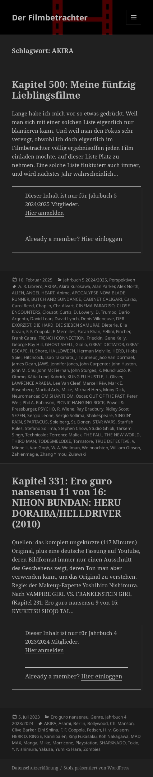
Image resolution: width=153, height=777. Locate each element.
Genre (97, 717)
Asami (65, 723)
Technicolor (36, 435)
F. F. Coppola (38, 331)
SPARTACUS (36, 422)
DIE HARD (43, 325)
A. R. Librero (30, 286)
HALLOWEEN (62, 351)
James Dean (24, 364)
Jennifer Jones (64, 364)
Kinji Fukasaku (83, 736)
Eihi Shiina (48, 730)
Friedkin (94, 338)
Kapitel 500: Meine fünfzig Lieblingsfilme (74, 89)
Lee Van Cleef (66, 383)
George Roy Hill (27, 344)
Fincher (123, 331)
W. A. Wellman (65, 448)
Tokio (133, 743)
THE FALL (93, 435)
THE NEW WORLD (122, 435)
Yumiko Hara (68, 749)
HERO (118, 351)
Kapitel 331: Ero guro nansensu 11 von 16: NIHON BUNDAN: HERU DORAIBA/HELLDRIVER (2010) (66, 502)
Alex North (127, 286)
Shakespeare (100, 415)
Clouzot (49, 312)
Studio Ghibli (101, 428)
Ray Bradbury (89, 409)
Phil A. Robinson (38, 402)
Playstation (86, 743)
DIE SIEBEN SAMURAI (77, 325)
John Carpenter (95, 364)
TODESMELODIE (54, 441)
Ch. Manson (122, 723)
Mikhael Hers (87, 390)
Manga (30, 743)
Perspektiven (122, 280)
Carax (130, 299)
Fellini (108, 331)
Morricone (62, 743)
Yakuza (46, 749)
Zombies (92, 749)
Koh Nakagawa (114, 736)
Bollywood (97, 723)
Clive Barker (24, 730)
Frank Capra (24, 338)
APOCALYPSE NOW (91, 293)
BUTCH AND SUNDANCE (56, 299)
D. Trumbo (106, 312)
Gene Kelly (115, 338)
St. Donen (81, 422)
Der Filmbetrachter (50, 17)
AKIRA (51, 286)
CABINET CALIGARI (102, 299)
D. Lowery (83, 312)
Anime (63, 293)
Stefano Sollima (40, 428)
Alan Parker (103, 286)
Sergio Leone (40, 415)
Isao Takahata (59, 357)
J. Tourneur (85, 357)
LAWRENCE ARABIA (31, 383)
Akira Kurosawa (74, 286)
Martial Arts (47, 390)
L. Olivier (114, 377)
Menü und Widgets (133, 24)
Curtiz (65, 312)
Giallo (81, 344)
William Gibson (125, 448)
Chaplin (43, 306)
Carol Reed (23, 306)
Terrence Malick (66, 435)
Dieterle (110, 325)
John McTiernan (53, 370)
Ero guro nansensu (69, 717)
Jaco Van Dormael (116, 357)
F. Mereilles (64, 331)
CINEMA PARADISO (95, 306)
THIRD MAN (24, 441)
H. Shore (38, 351)
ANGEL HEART (40, 293)
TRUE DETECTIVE (112, 441)
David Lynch (67, 319)
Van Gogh (39, 448)
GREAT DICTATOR (106, 344)
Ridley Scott (117, 409)
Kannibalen (55, 736)
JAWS (43, 364)
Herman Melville (93, 351)
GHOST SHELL (59, 344)
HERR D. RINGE (27, 736)
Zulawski (77, 454)
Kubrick (58, 377)
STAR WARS (104, 422)
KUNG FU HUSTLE (85, 377)
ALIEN (18, 293)
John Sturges (83, 370)
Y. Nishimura (24, 749)
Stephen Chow (72, 428)
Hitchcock (33, 357)
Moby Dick (113, 390)
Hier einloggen (101, 239)
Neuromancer (25, 396)
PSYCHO (46, 409)
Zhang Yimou (53, 454)
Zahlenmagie (25, 454)
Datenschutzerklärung (35, 768)
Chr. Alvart (63, 306)
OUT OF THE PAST (107, 396)
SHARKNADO (112, 743)
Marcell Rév (94, 383)
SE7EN (18, 415)
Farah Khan (89, 331)
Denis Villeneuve (97, 319)
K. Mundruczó (112, 370)
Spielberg (59, 422)
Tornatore (83, 441)
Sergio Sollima (70, 415)
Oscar (81, 396)
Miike (66, 390)
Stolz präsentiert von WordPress (96, 768)
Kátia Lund (38, 377)
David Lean (41, 319)
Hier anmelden (44, 212)
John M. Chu (24, 370)
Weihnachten (95, 448)
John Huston (124, 364)
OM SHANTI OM (57, 396)
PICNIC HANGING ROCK (80, 402)
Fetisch (94, 730)
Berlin (79, 723)
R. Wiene (65, 409)
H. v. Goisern (116, 730)
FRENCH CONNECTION (61, 338)
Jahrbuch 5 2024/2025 (85, 280)
